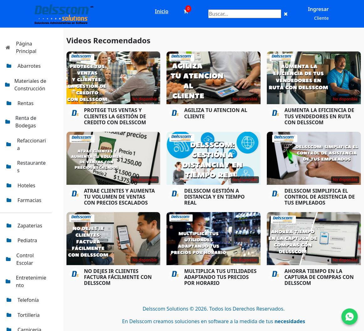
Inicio (161, 11)
